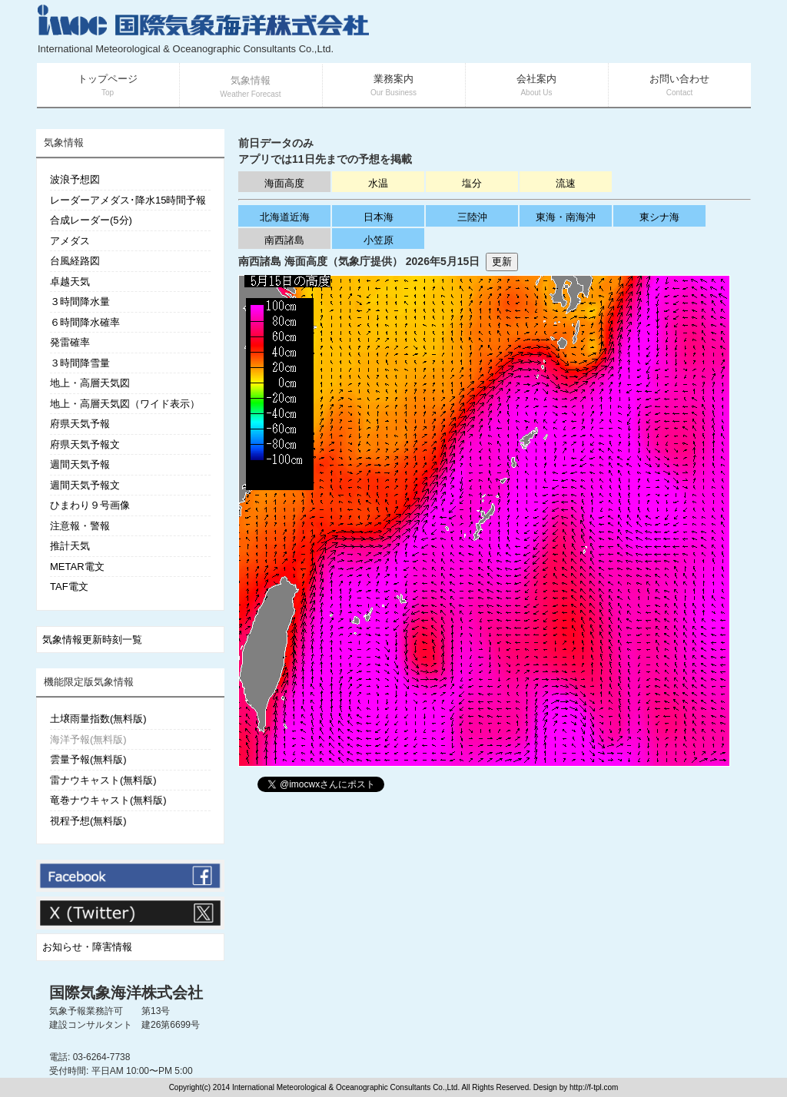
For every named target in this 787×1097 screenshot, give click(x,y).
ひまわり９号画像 (90, 505)
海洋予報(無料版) (88, 739)
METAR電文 (77, 566)
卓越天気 (70, 281)
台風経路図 (75, 261)
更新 (502, 261)
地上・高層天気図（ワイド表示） (125, 403)
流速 (566, 183)
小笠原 (379, 240)
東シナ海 (659, 217)
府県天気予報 (80, 423)
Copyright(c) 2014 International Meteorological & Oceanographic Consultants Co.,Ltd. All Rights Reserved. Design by (369, 1087)
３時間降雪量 (80, 363)
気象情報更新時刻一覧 (92, 639)
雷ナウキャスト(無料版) (103, 780)
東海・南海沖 (566, 217)
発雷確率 (70, 342)
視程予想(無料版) (88, 821)
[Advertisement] (567, 31)
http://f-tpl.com (593, 1087)
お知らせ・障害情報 (87, 947)
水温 (378, 183)
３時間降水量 (80, 301)
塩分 (472, 183)
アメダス (70, 241)
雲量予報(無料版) (88, 759)
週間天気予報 (80, 464)
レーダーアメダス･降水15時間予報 (128, 200)
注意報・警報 (80, 526)
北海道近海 (285, 217)
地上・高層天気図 (90, 383)
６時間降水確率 (85, 322)
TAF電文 (69, 586)
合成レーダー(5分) (91, 220)
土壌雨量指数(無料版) (98, 718)
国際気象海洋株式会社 (126, 992)
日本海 (379, 217)
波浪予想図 (75, 179)
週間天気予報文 (85, 485)
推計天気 (70, 546)
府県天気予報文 (85, 444)
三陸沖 (472, 217)
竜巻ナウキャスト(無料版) (108, 800)
